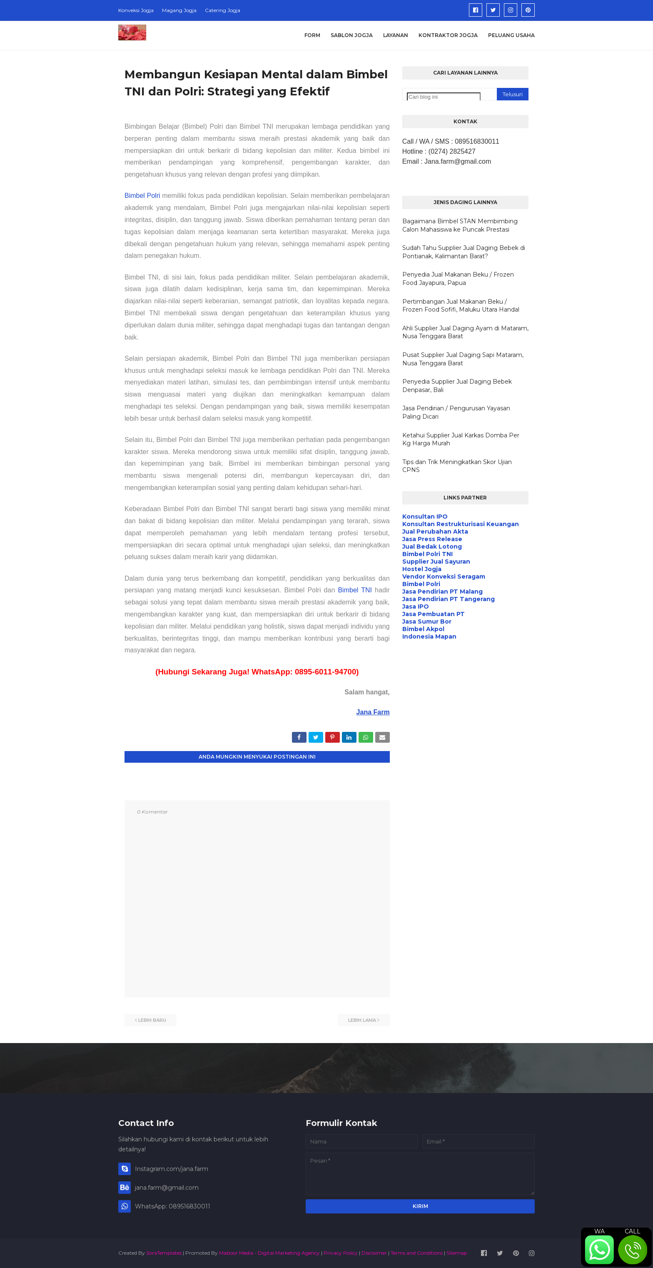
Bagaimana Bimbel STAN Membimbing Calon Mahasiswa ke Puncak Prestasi (460, 225)
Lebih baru (152, 1020)
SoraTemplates (164, 1253)
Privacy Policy (341, 1253)
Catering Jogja (222, 10)
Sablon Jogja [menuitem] (352, 35)
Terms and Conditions (417, 1253)
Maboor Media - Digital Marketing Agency (269, 1253)
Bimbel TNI (355, 590)
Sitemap (456, 1253)
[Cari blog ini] (444, 96)
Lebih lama (362, 1020)
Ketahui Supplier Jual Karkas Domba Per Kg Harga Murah (460, 439)
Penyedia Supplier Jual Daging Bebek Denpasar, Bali (457, 386)
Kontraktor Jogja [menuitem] (448, 35)
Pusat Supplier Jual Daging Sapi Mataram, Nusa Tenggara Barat (462, 359)
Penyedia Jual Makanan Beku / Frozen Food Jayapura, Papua (458, 279)
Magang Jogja (179, 10)
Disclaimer (374, 1253)
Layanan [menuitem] (395, 35)
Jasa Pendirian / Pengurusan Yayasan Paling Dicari (456, 412)
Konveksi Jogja (136, 10)
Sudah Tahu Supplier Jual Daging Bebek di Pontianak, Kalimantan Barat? (463, 252)
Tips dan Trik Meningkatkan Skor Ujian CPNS (457, 466)
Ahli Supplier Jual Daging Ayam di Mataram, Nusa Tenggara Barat (465, 332)
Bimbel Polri (142, 195)
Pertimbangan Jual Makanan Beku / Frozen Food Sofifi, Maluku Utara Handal (460, 306)
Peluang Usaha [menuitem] (511, 35)
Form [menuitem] (312, 35)
